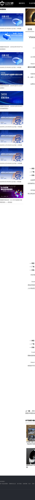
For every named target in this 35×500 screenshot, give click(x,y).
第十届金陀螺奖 (4, 483)
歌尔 (29, 483)
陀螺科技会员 (12, 483)
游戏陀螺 (25, 483)
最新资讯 (22, 3)
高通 (33, 483)
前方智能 (19, 483)
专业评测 (32, 3)
